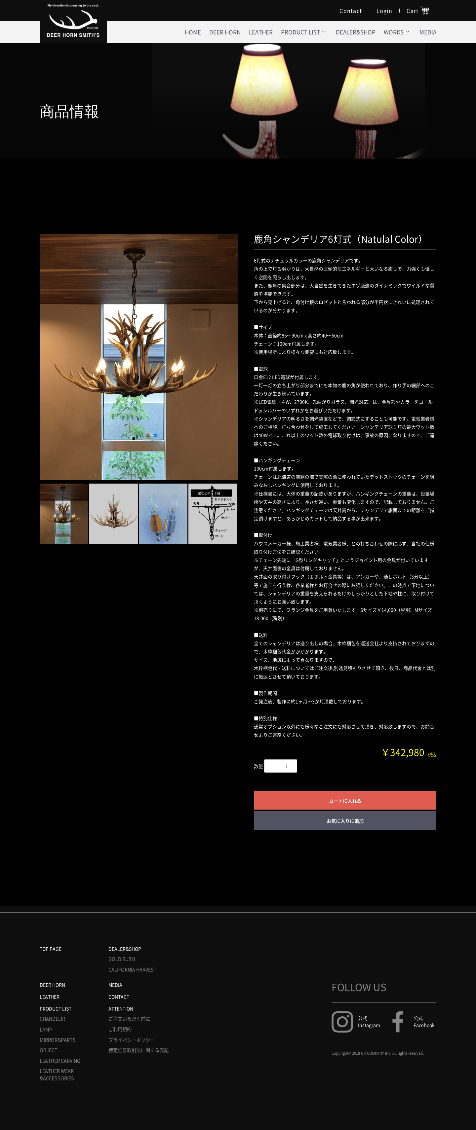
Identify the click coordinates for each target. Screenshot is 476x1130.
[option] (139, 357)
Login (385, 11)
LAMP (46, 1029)
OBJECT (49, 1050)
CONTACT (118, 996)
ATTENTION (120, 1008)
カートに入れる (345, 800)
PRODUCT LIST (55, 1008)
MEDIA (115, 984)
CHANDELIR (52, 1018)
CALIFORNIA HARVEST (132, 969)
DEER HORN (225, 32)
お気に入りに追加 (345, 821)
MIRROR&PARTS (58, 1040)
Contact (350, 11)
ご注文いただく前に (129, 1018)
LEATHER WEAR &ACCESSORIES (57, 1075)
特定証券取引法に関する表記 (138, 1050)
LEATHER (261, 32)
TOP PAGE (50, 948)
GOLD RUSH (121, 959)
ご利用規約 (120, 1029)
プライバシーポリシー (131, 1040)
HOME (193, 32)
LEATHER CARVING (60, 1060)
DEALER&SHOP (356, 32)
